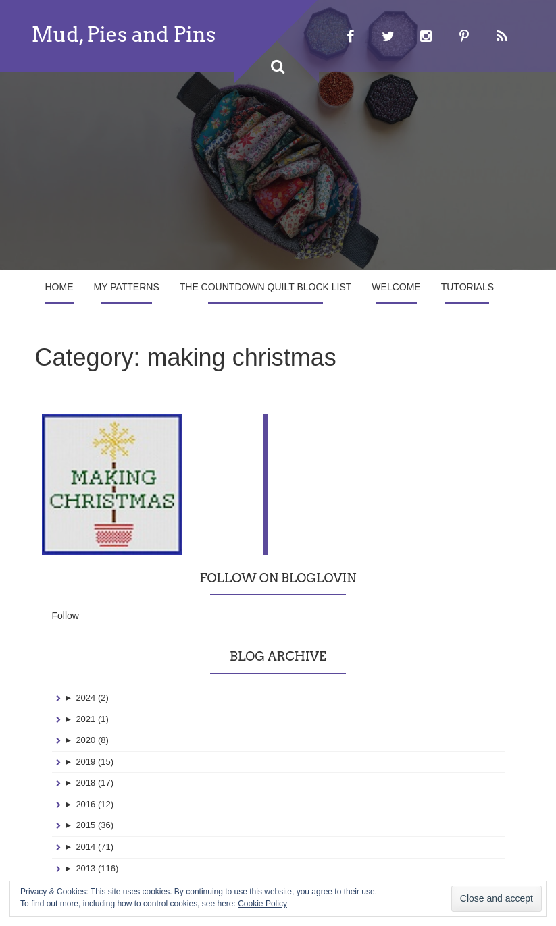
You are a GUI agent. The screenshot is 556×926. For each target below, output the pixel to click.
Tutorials (467, 286)
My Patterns (126, 286)
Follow (65, 559)
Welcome (396, 286)
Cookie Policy (262, 903)
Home (59, 286)
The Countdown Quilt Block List (266, 286)
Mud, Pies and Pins (124, 34)
